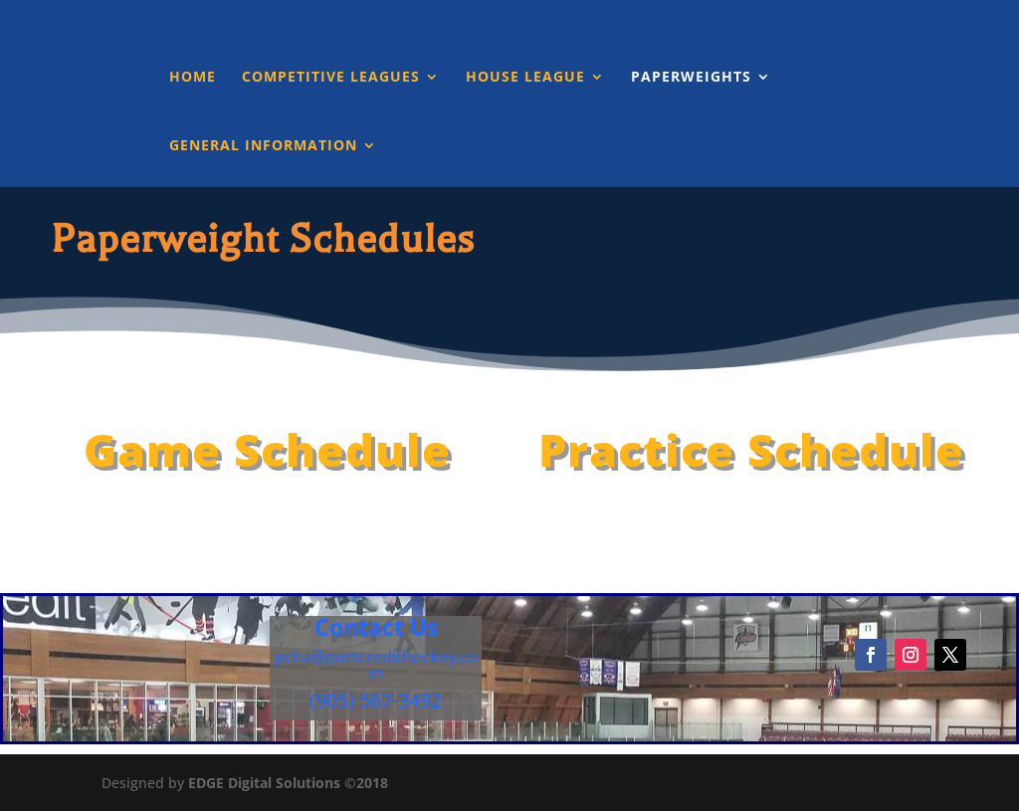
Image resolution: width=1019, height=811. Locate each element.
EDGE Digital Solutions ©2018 (288, 782)
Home (192, 78)
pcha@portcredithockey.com (376, 665)
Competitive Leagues (331, 78)
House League (525, 78)
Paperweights (691, 78)
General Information (263, 146)
